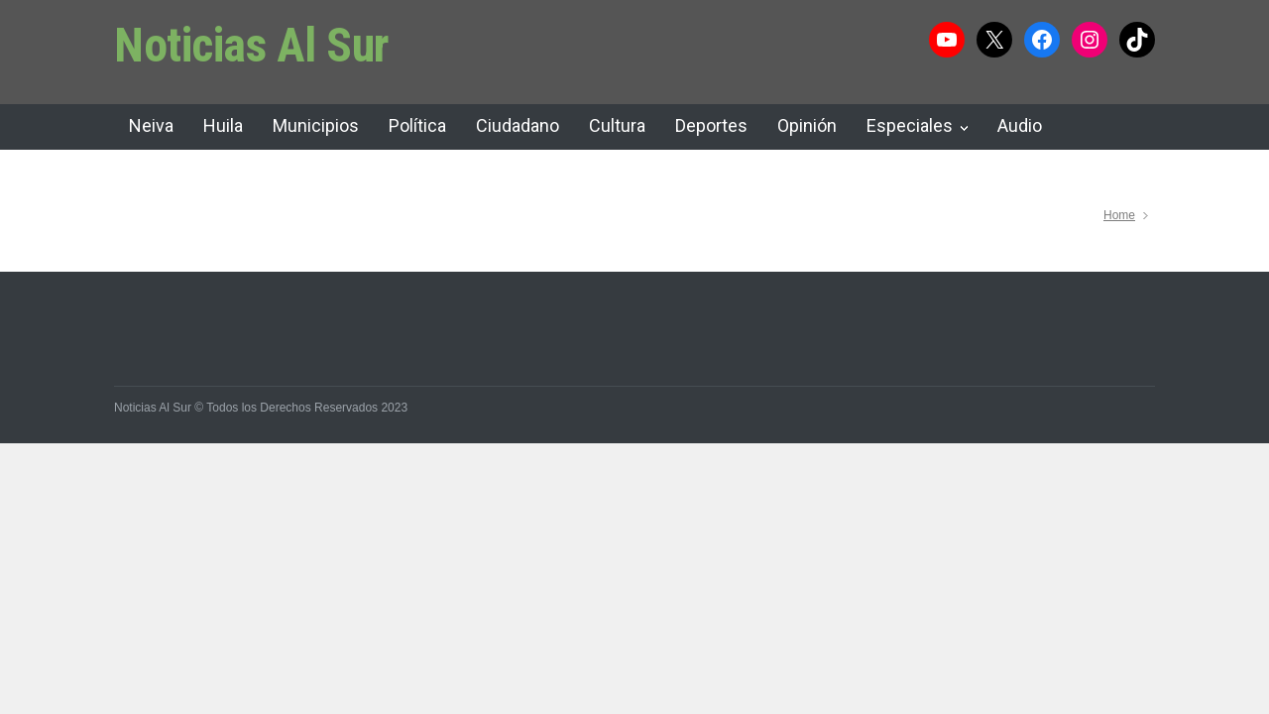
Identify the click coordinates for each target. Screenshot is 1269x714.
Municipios (316, 125)
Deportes (711, 125)
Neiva (151, 125)
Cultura (617, 125)
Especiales (909, 125)
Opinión (807, 125)
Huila (223, 125)
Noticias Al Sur (252, 45)
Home (1119, 215)
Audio (1019, 125)
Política (417, 125)
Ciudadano (517, 125)
